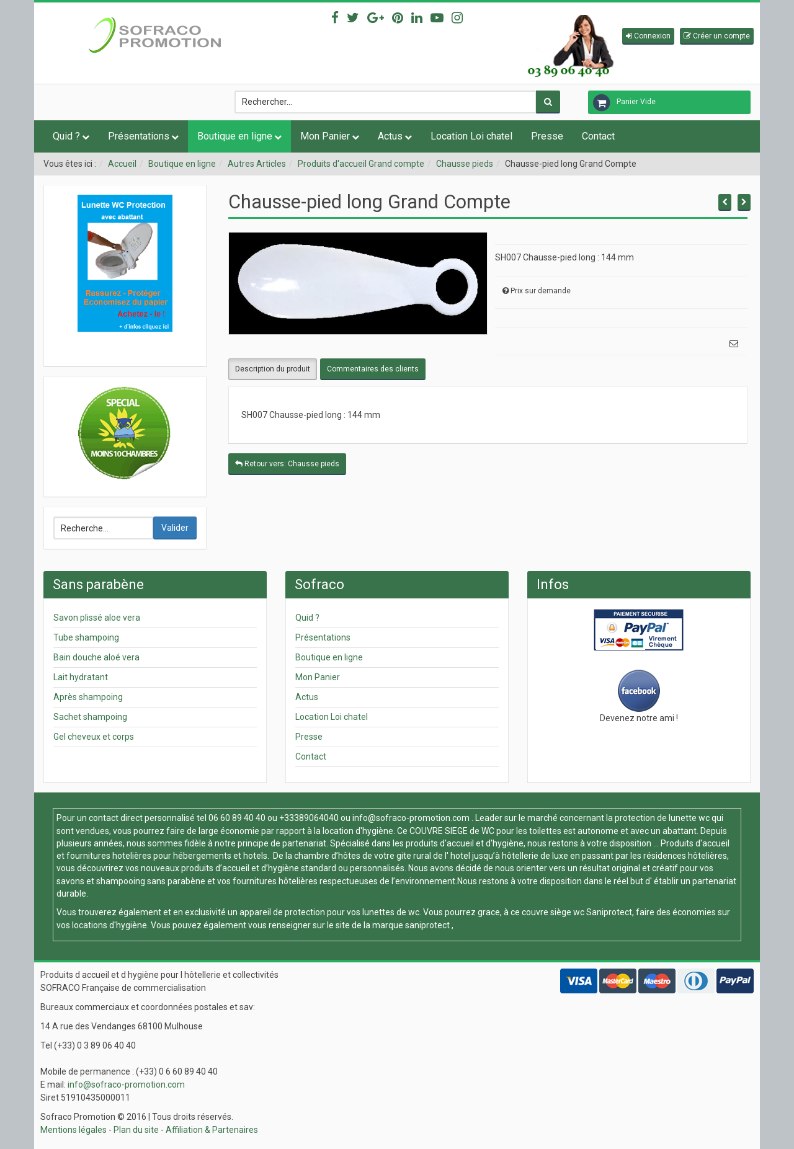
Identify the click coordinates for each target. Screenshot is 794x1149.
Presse (547, 136)
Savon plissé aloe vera (96, 618)
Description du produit (272, 369)
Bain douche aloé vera (96, 657)
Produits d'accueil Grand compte (361, 164)
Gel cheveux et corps (93, 737)
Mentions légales (73, 1130)
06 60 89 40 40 (236, 818)
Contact (598, 136)
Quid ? (66, 136)
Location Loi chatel (471, 136)
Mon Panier (325, 136)
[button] (648, 36)
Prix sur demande (541, 290)
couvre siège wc (554, 912)
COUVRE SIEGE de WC (452, 831)
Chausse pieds (464, 164)
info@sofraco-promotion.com (411, 818)
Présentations (138, 136)
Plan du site (136, 1130)
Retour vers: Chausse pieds (287, 463)
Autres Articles (257, 164)
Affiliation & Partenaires (212, 1130)
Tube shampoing (86, 637)
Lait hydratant (80, 677)
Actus (390, 136)
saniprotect (427, 925)
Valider (175, 528)
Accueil (122, 164)
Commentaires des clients (373, 369)
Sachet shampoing (90, 717)
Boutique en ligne (234, 136)
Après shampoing (88, 697)
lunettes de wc (390, 912)
